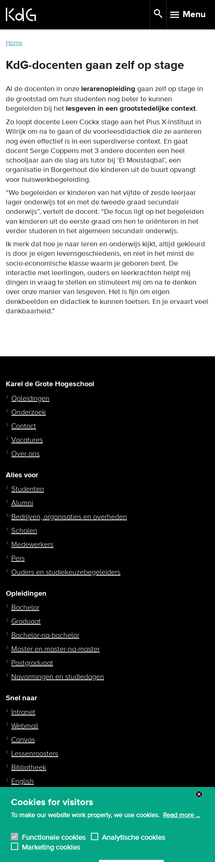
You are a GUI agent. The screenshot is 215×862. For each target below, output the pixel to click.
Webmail (24, 726)
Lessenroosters (34, 753)
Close (199, 800)
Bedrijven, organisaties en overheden (69, 517)
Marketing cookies (51, 852)
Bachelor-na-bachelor (45, 635)
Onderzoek (28, 412)
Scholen (24, 530)
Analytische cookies (133, 842)
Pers (18, 558)
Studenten (27, 489)
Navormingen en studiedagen (57, 677)
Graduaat (26, 621)
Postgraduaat (32, 663)
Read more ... (181, 821)
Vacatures (27, 440)
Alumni (22, 503)
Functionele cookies (53, 842)
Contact (23, 426)
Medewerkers (32, 544)
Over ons (25, 454)
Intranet (23, 712)
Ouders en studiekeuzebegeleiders (65, 572)
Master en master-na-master (55, 649)
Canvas (23, 740)
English (22, 781)
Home (14, 43)
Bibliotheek (28, 767)
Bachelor (25, 607)
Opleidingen (30, 398)
